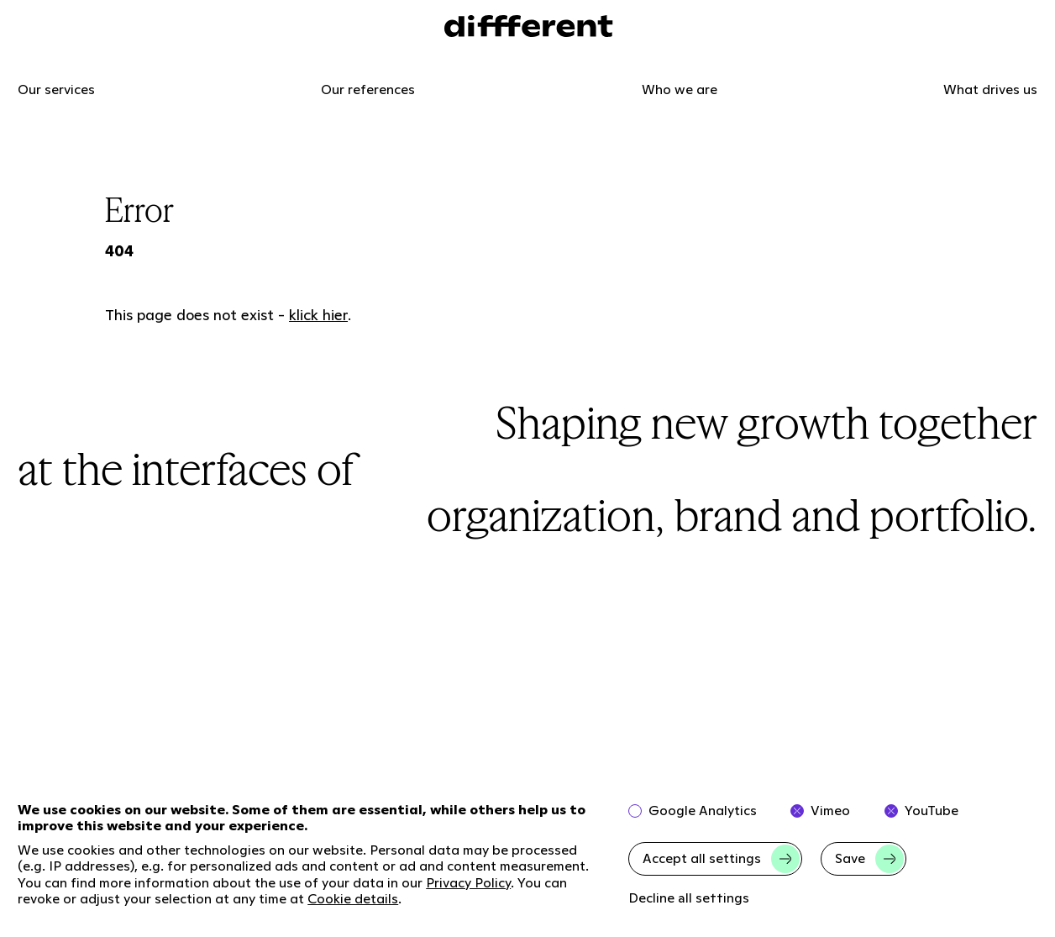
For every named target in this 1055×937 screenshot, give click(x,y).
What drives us (990, 89)
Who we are (679, 89)
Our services (56, 89)
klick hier (318, 314)
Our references (368, 89)
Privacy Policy (468, 883)
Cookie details (352, 899)
